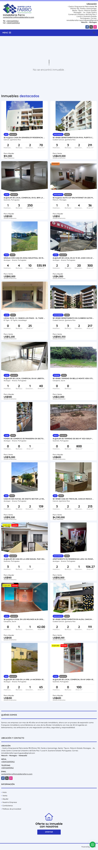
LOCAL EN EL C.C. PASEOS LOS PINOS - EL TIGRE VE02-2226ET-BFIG (24, 318)
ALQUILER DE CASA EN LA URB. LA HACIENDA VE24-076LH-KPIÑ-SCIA (24, 679)
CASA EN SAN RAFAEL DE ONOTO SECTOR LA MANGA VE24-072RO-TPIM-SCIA (24, 499)
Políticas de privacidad (11, 809)
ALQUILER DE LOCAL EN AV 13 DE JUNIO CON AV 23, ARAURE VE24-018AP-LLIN (73, 258)
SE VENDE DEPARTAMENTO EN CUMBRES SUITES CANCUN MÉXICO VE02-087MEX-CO (73, 318)
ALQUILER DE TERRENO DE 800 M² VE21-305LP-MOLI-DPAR (73, 439)
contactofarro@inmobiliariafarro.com (18, 17)
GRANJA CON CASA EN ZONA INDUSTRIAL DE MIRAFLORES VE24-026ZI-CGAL (24, 258)
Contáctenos (7, 805)
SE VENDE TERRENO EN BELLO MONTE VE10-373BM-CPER (73, 378)
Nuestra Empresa (9, 802)
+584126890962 (12, 21)
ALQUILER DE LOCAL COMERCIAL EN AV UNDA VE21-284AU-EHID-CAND (73, 679)
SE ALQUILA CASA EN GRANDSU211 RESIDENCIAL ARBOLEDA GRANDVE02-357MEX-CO (24, 138)
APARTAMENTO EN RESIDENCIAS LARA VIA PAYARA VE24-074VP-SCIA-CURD (73, 559)
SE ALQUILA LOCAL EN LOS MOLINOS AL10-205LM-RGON (24, 619)
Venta (4, 796)
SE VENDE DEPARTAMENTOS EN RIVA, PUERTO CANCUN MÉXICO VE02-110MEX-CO (73, 138)
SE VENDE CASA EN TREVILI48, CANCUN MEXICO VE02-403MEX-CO (73, 499)
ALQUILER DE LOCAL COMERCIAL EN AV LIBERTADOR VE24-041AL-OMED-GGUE (24, 378)
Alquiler (5, 799)
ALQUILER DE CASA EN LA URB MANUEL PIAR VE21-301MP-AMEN (24, 559)
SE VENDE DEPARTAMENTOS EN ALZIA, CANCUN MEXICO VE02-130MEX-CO (73, 619)
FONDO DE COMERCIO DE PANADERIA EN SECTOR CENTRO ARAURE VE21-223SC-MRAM (24, 439)
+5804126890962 (13, 23)
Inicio (4, 792)
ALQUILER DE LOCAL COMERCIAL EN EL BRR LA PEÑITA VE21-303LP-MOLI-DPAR (24, 198)
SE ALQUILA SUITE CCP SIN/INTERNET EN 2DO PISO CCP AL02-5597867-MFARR (73, 198)
